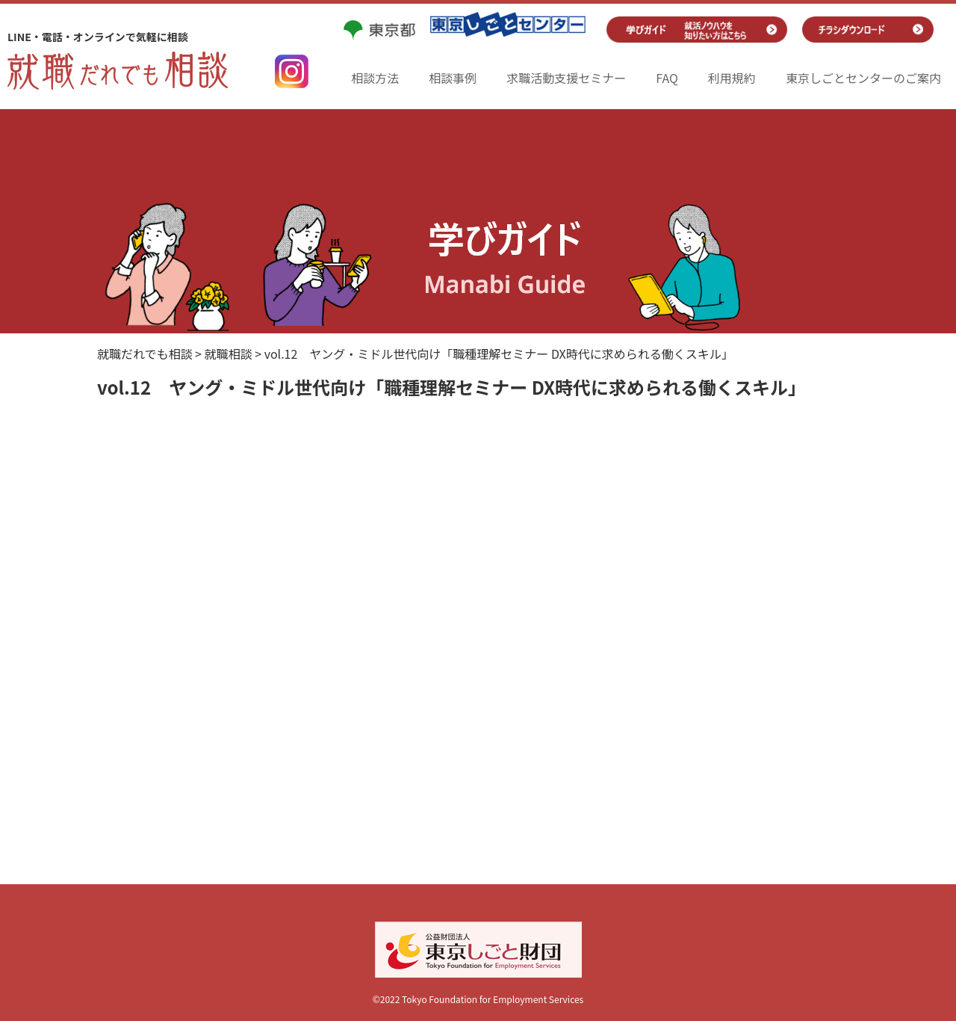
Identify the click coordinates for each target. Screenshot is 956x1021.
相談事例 (453, 77)
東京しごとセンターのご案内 (863, 77)
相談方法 (375, 77)
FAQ (667, 77)
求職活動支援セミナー (566, 77)
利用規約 (732, 77)
